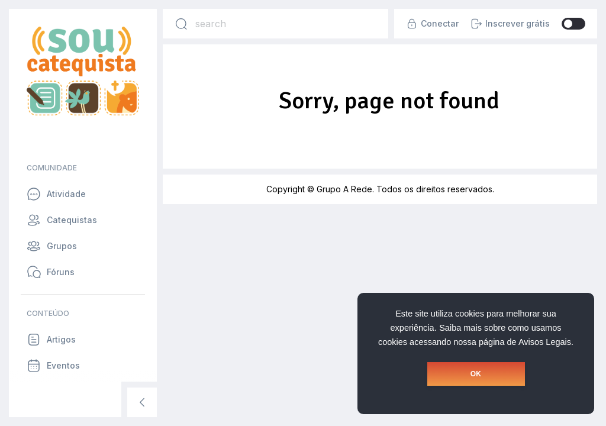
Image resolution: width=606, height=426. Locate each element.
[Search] (181, 24)
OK (475, 374)
